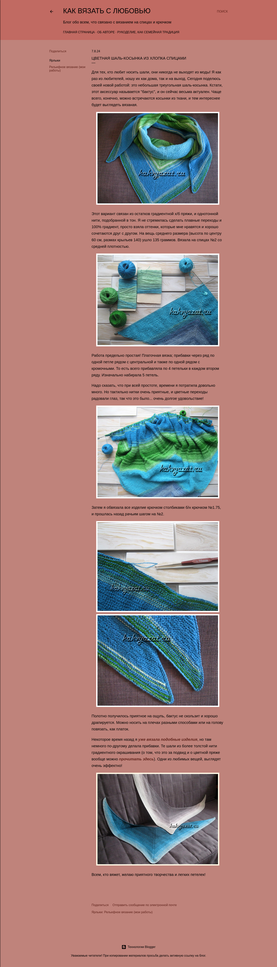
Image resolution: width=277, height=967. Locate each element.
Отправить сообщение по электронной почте (145, 905)
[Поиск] (222, 11)
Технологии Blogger (139, 947)
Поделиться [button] (57, 51)
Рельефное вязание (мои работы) (128, 912)
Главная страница (79, 32)
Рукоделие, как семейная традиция (148, 32)
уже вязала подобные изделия (167, 739)
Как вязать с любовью (107, 11)
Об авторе (106, 32)
